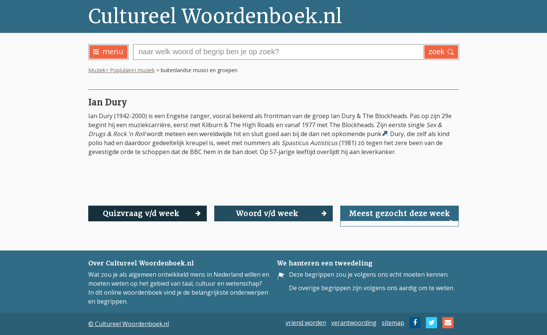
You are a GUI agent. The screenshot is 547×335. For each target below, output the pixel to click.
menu (108, 51)
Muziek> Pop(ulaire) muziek (121, 70)
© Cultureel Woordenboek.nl (128, 324)
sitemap (393, 323)
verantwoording (354, 323)
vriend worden (306, 323)
